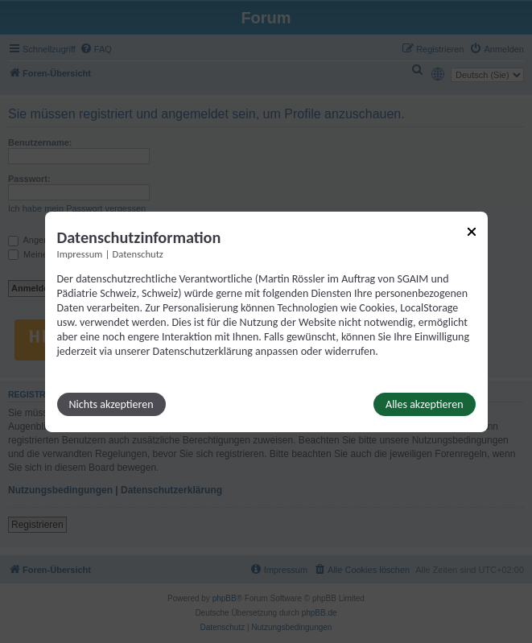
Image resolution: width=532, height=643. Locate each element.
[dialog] (266, 321)
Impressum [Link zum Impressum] (80, 253)
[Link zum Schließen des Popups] (472, 231)
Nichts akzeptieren (111, 404)
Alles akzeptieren (424, 404)
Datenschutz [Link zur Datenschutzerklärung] (138, 253)
